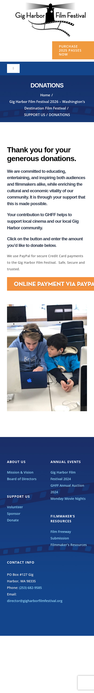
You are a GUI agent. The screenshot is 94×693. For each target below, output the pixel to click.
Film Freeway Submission (61, 534)
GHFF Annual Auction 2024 (67, 488)
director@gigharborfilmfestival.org (34, 601)
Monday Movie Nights (68, 498)
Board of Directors (21, 479)
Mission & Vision (20, 472)
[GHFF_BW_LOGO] (50, 4)
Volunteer (15, 507)
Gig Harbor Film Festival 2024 (63, 475)
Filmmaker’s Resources (69, 544)
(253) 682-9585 (30, 587)
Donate (13, 520)
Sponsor (13, 513)
